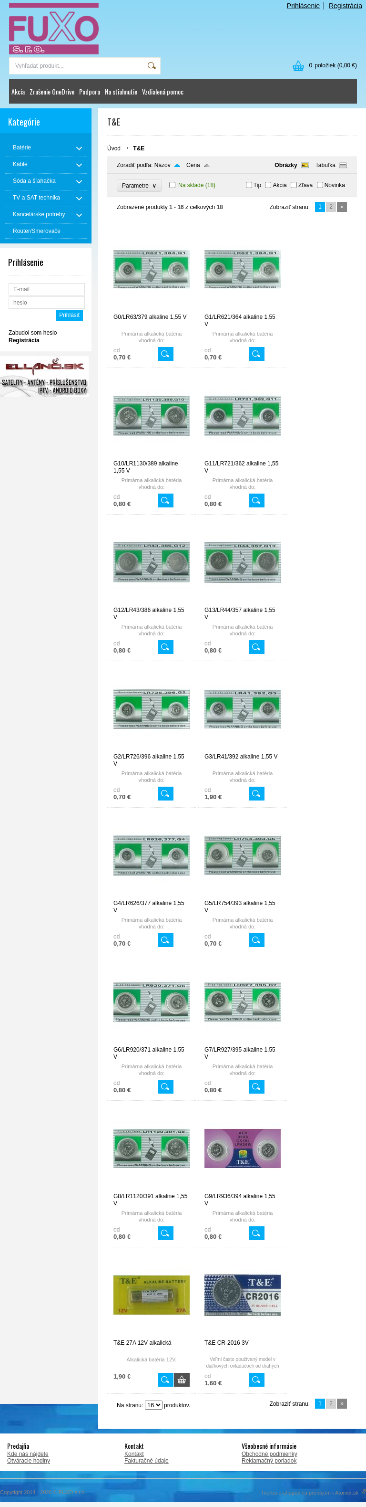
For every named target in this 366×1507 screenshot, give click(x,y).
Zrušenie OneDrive (52, 91)
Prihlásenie (303, 6)
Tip (257, 185)
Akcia (18, 91)
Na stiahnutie (121, 91)
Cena (193, 165)
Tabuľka (325, 165)
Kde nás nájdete (28, 1454)
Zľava (305, 185)
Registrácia (345, 6)
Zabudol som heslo (33, 332)
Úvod (114, 148)
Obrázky (285, 165)
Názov (162, 165)
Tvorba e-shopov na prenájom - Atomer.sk (313, 1493)
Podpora (89, 91)
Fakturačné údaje (146, 1460)
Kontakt (134, 1454)
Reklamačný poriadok (269, 1460)
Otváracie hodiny (28, 1460)
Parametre (139, 185)
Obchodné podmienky (269, 1454)
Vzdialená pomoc (162, 91)
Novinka (335, 185)
